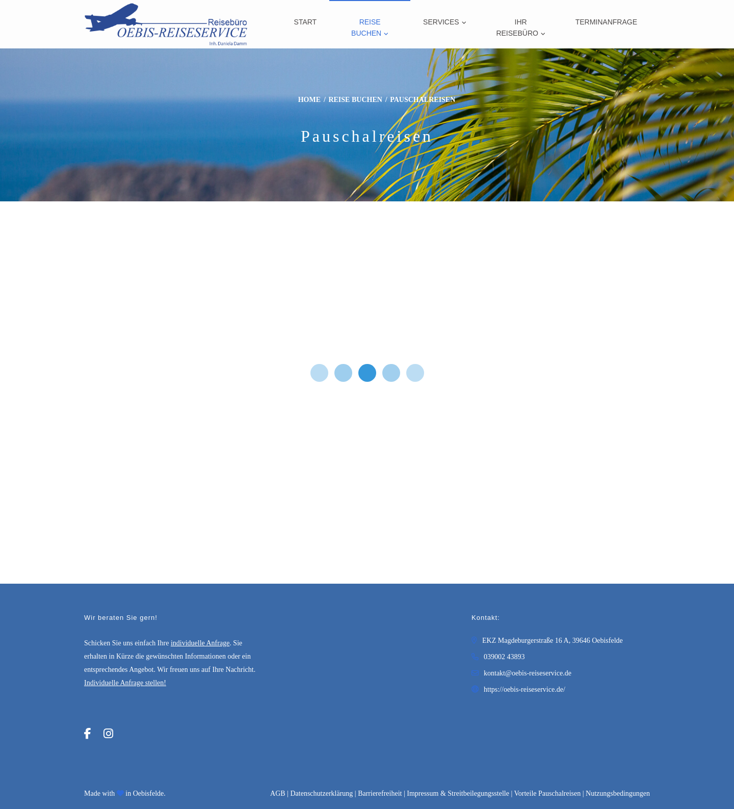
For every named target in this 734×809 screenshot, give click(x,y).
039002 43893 (504, 657)
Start (305, 22)
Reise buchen (366, 27)
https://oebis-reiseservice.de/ (524, 689)
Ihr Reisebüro (517, 27)
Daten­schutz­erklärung (321, 793)
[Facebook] (87, 733)
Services (441, 22)
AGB (277, 793)
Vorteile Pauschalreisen (547, 793)
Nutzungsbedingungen (618, 793)
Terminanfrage (606, 22)
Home (309, 99)
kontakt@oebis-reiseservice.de (527, 673)
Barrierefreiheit (380, 793)
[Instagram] (108, 733)
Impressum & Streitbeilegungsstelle (458, 793)
